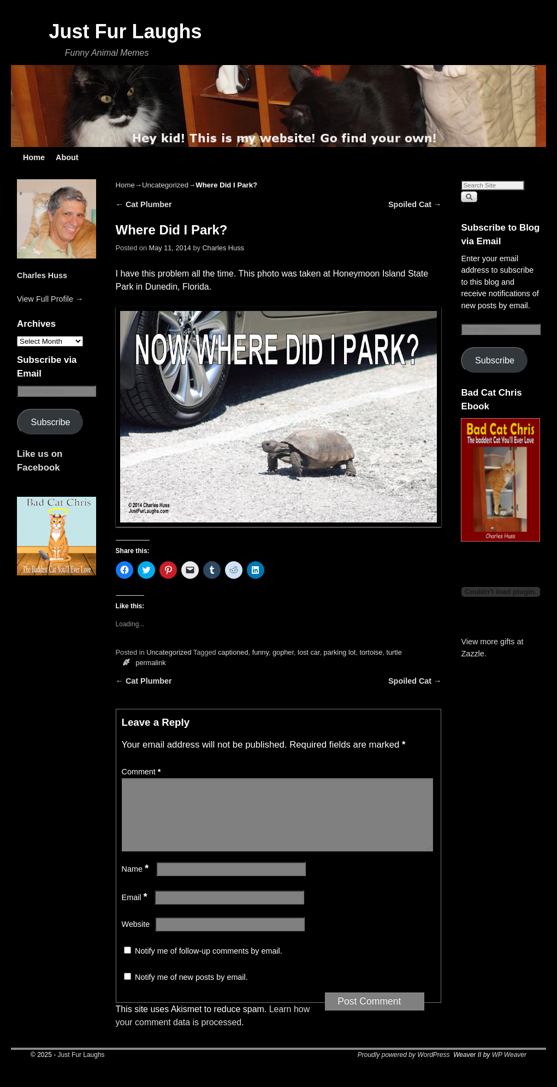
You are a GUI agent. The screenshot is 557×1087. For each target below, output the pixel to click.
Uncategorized (165, 185)
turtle (393, 652)
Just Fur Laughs (125, 31)
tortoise (370, 652)
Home (34, 157)
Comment (142, 771)
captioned (233, 652)
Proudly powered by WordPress (404, 1068)
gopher (283, 652)
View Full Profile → (50, 299)
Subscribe (50, 422)
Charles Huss (42, 275)
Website (136, 937)
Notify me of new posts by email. (191, 990)
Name (136, 882)
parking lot (340, 652)
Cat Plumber (144, 204)
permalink (150, 663)
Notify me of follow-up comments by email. (208, 964)
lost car (308, 652)
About (67, 157)
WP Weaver (509, 1068)
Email (136, 910)
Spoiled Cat (414, 204)
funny (260, 652)
